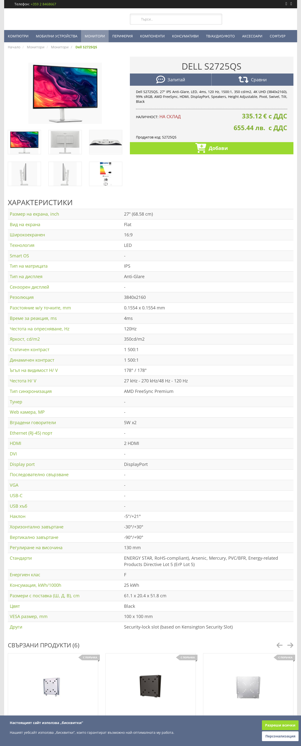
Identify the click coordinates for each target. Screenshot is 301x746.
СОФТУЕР (277, 36)
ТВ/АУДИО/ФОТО (220, 36)
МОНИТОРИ (95, 36)
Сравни (253, 80)
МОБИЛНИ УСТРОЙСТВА (56, 36)
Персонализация (280, 736)
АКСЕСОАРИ (252, 36)
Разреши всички (280, 725)
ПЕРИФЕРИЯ (122, 36)
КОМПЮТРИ (18, 36)
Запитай (170, 80)
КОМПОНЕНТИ (152, 36)
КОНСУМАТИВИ (185, 36)
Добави (211, 148)
